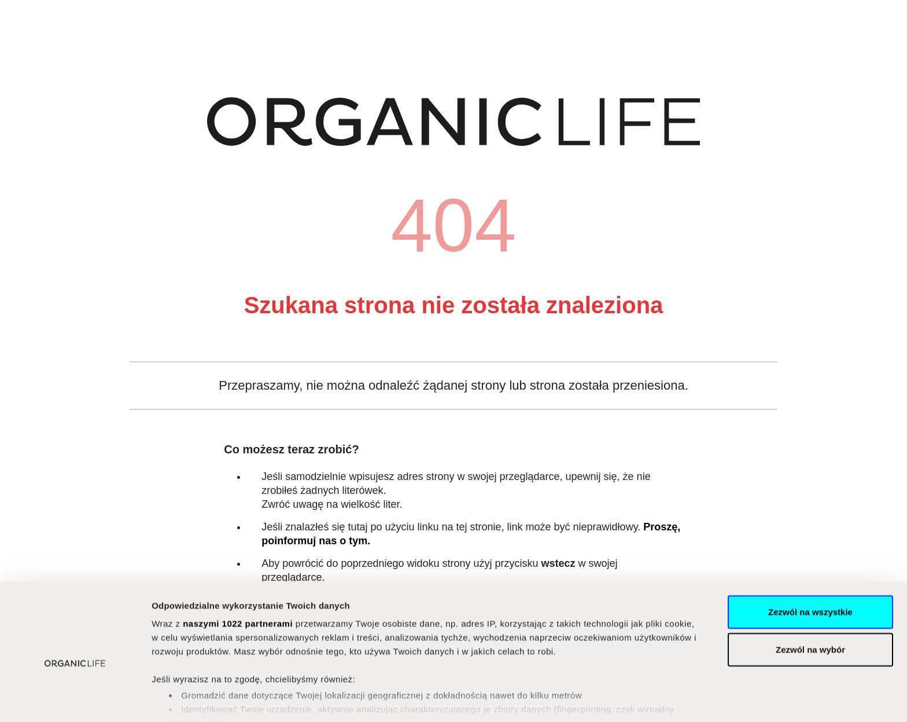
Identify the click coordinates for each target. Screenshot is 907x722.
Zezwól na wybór (810, 592)
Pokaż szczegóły (617, 699)
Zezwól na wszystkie (810, 554)
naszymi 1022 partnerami (238, 566)
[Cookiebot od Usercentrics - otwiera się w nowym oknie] (75, 699)
